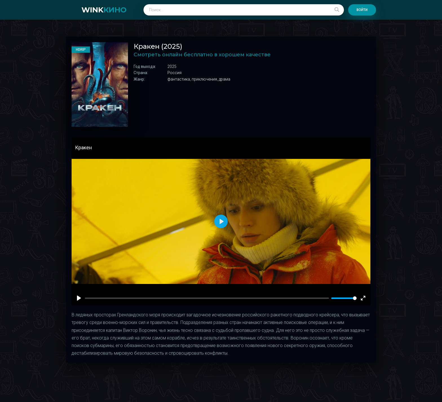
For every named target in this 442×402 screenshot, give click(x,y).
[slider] (344, 298)
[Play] (78, 298)
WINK (104, 9)
